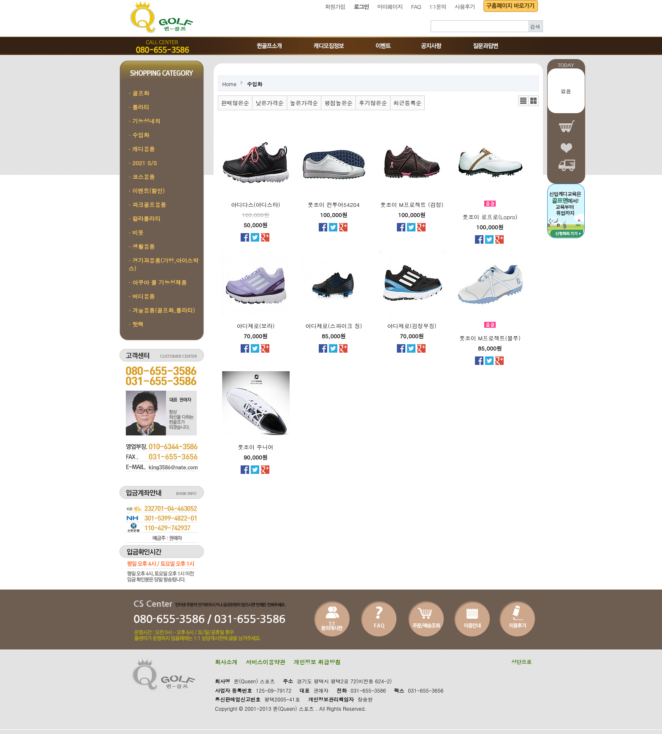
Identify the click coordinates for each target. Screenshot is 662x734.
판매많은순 (235, 103)
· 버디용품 (142, 296)
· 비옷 (136, 232)
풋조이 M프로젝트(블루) (490, 338)
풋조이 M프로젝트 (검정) (412, 205)
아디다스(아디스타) (255, 205)
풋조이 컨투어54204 (334, 205)
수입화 (254, 83)
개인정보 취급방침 (317, 662)
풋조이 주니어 (255, 447)
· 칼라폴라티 (145, 219)
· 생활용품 (142, 246)
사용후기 (465, 7)
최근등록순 (407, 103)
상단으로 (521, 661)
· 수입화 (139, 135)
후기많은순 (373, 103)
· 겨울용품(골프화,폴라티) (162, 310)
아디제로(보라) (256, 326)
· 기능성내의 (145, 121)
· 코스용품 (142, 177)
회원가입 (335, 7)
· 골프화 (139, 93)
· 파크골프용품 (147, 205)
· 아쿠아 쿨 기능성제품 (158, 282)
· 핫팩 (136, 324)
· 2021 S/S (143, 163)
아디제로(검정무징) (412, 326)
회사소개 (226, 662)
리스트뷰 (523, 100)
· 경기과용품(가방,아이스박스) (163, 264)
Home (229, 83)
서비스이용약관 (265, 662)
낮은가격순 (269, 103)
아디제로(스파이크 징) (333, 326)
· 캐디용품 (142, 149)
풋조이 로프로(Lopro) (490, 217)
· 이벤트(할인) (147, 191)
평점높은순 (338, 103)
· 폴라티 (139, 107)
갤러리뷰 (533, 100)
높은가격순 (304, 103)
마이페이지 (390, 7)
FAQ (416, 7)
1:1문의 (437, 7)
